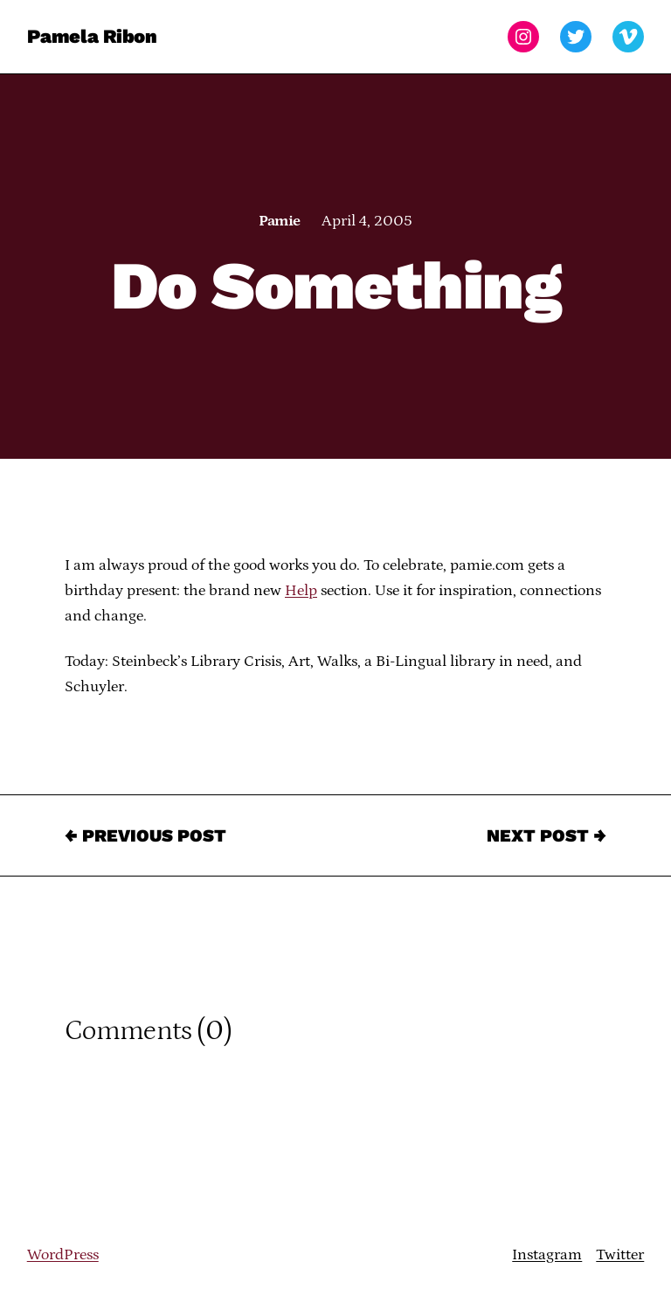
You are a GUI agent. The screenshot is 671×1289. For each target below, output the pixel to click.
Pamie (279, 221)
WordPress (63, 1255)
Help (301, 590)
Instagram (547, 1255)
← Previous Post (145, 835)
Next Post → (546, 835)
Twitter (620, 1255)
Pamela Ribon (92, 36)
